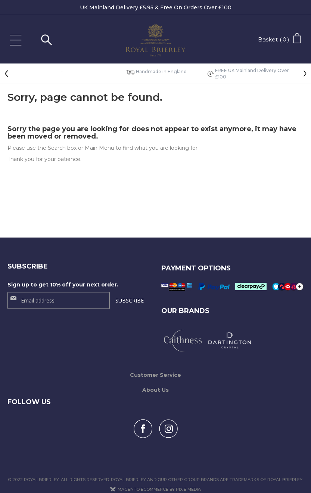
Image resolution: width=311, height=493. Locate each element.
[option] (62, 70)
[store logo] (155, 42)
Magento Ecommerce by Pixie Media (159, 480)
